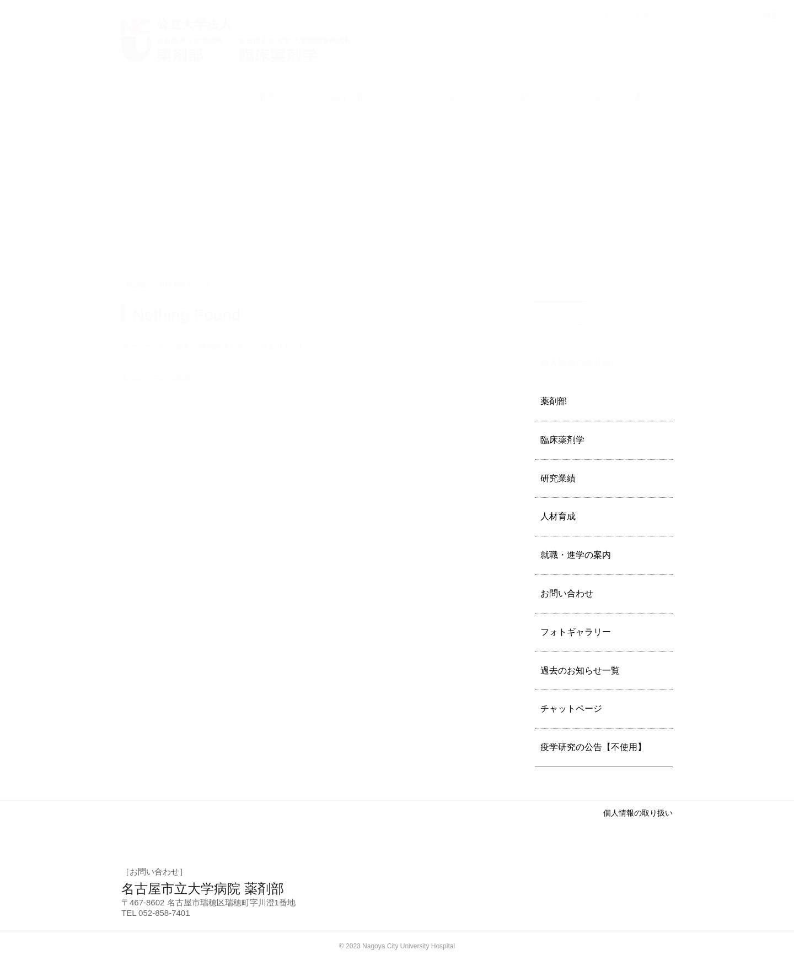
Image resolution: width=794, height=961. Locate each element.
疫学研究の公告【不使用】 (593, 747)
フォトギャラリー (575, 632)
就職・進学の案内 (575, 555)
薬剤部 (553, 401)
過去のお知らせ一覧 (580, 670)
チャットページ (571, 708)
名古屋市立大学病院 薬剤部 (202, 888)
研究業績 (558, 478)
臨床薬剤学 (562, 439)
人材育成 (558, 516)
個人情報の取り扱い (638, 812)
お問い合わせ (566, 593)
